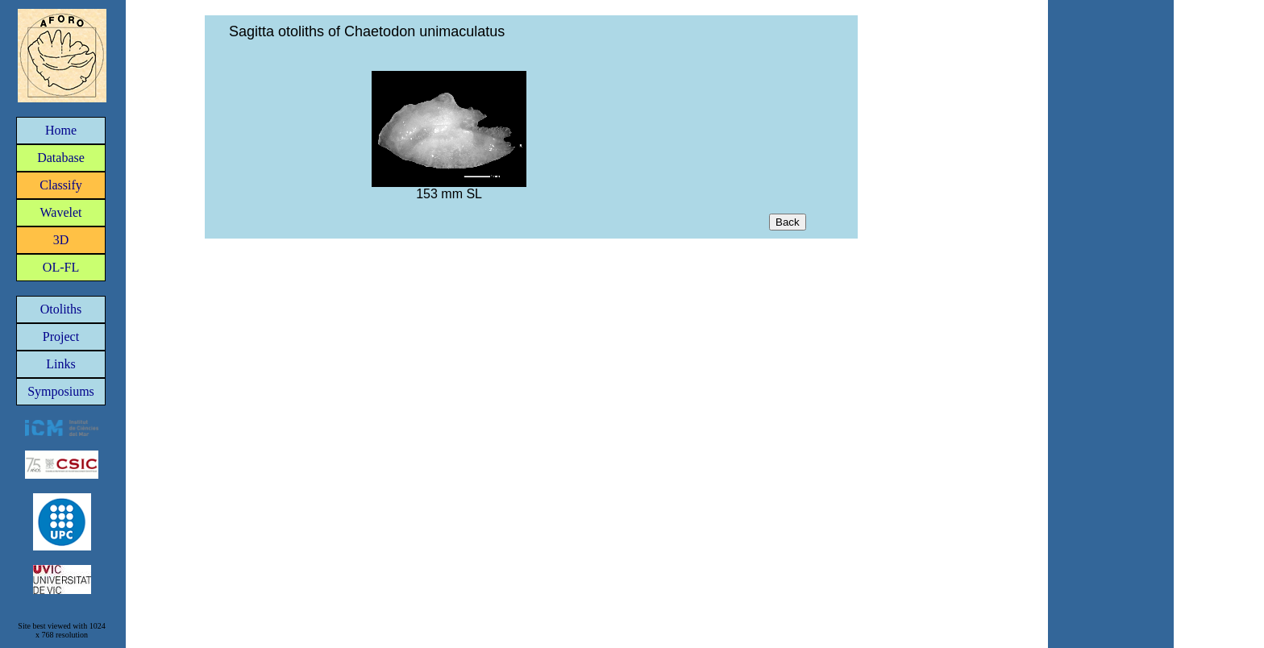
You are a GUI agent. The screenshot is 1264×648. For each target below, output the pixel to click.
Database (61, 157)
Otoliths (61, 309)
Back (787, 222)
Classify (60, 185)
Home (61, 130)
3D (61, 240)
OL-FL (61, 267)
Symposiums (60, 391)
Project (61, 336)
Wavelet (60, 212)
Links (60, 364)
